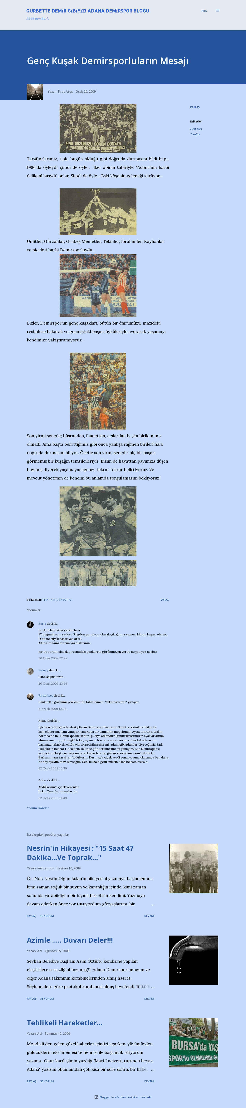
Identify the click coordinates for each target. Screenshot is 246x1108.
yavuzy (43, 670)
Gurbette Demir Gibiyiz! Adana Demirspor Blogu (87, 11)
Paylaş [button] (195, 107)
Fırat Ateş (196, 129)
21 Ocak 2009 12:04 (52, 709)
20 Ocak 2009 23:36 (52, 683)
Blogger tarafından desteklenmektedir (123, 1097)
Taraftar (195, 134)
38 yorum (47, 998)
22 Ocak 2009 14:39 (52, 798)
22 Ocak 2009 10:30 (52, 768)
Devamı (149, 916)
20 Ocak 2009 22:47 (52, 658)
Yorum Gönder (38, 808)
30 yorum (47, 1081)
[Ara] (204, 10)
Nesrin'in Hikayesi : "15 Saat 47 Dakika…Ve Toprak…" (80, 852)
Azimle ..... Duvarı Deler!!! (70, 940)
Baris (42, 623)
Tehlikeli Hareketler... (65, 1022)
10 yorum (47, 916)
